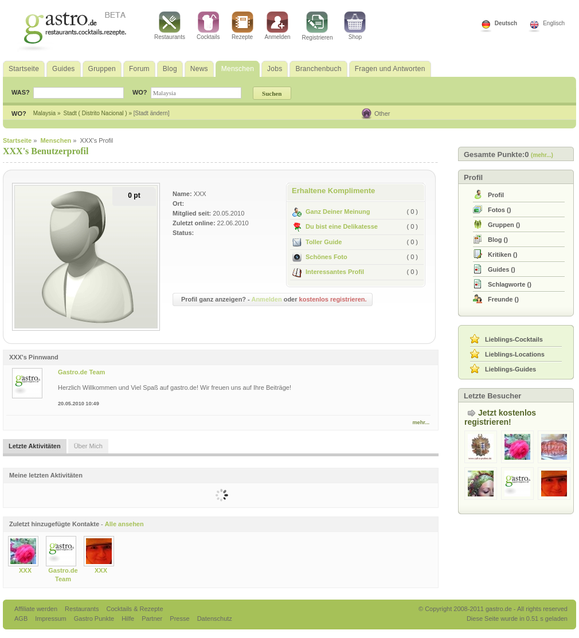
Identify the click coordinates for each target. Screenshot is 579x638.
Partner (153, 618)
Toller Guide (317, 241)
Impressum (51, 618)
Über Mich (88, 446)
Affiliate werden (36, 608)
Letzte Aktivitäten (35, 446)
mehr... (420, 422)
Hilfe (129, 618)
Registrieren (317, 26)
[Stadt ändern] (152, 113)
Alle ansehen (124, 523)
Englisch (554, 23)
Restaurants (169, 25)
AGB (21, 618)
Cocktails (208, 25)
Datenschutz (214, 618)
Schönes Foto (319, 256)
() (499, 209)
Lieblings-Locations (515, 354)
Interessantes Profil (328, 271)
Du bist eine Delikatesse (335, 226)
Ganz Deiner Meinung (331, 211)
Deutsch (506, 23)
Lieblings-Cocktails (514, 339)
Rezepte (242, 25)
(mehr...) (542, 155)
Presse (179, 618)
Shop (355, 25)
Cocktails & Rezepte (134, 608)
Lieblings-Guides (510, 369)
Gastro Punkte (95, 618)
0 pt (134, 195)
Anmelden (278, 25)
